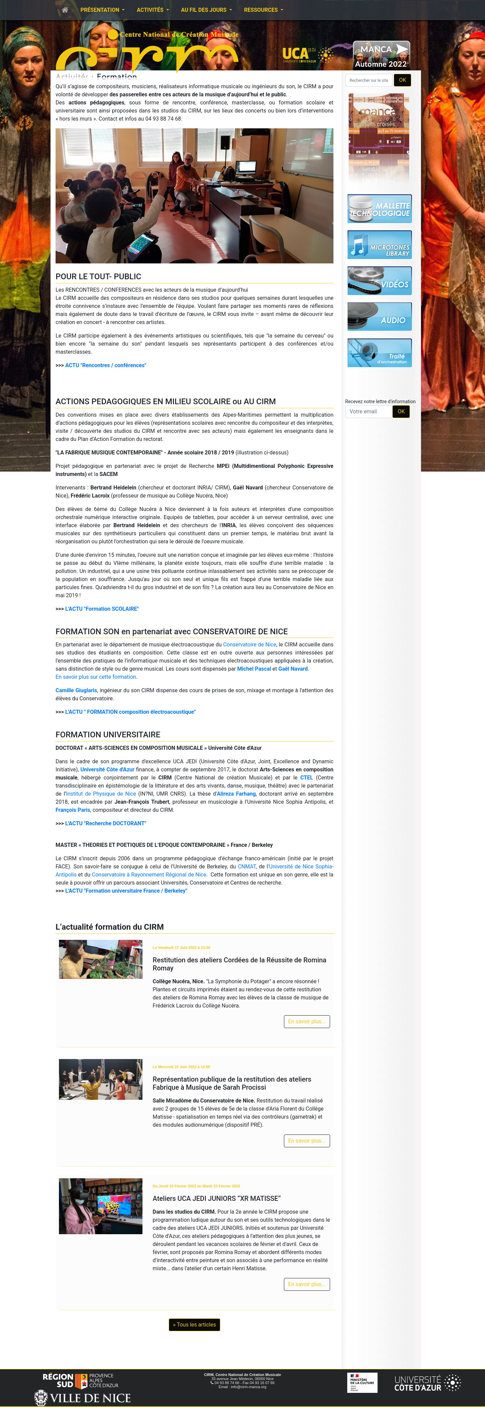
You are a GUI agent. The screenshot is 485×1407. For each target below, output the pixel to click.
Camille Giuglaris (76, 690)
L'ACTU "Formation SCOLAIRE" (102, 609)
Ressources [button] (261, 10)
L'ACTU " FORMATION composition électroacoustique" (130, 712)
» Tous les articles (194, 1324)
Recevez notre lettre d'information (380, 401)
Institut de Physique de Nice (101, 794)
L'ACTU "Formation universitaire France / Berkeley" (126, 891)
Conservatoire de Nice (250, 644)
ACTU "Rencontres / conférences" (106, 365)
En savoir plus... (307, 1021)
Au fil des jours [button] (204, 10)
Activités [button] (151, 10)
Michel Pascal (254, 669)
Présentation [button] (100, 10)
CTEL (306, 777)
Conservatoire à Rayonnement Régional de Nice (149, 874)
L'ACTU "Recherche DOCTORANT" (106, 823)
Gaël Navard (293, 669)
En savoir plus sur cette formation (96, 677)
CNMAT (247, 866)
